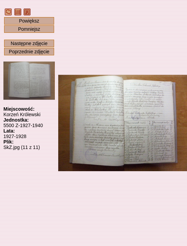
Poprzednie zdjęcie (29, 51)
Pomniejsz (29, 29)
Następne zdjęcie (29, 43)
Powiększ (29, 21)
